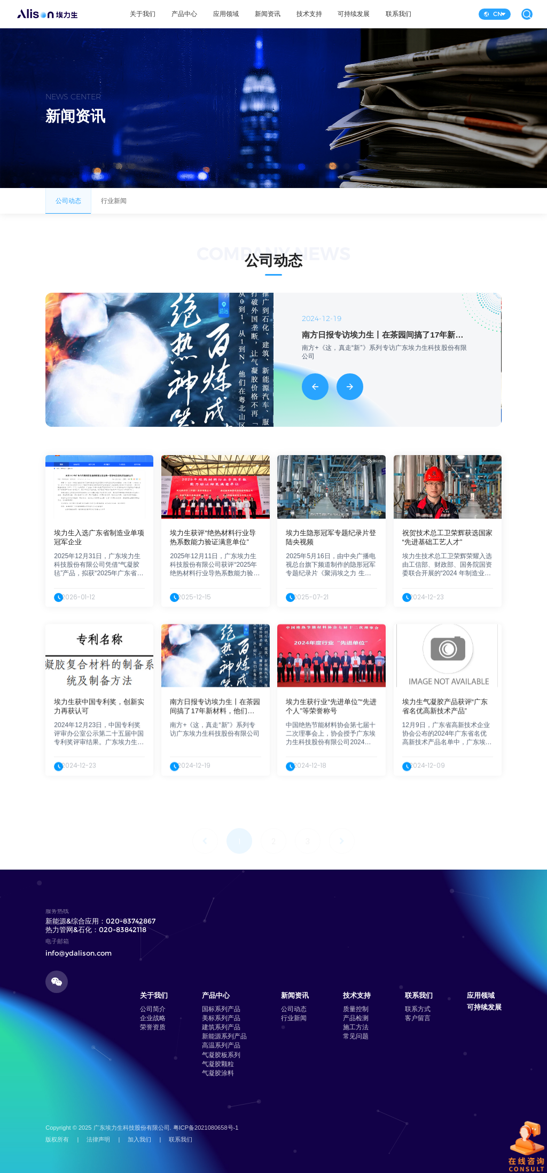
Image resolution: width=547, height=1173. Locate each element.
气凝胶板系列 (221, 1055)
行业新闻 (114, 205)
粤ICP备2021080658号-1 (206, 1127)
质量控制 (356, 1009)
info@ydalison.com (78, 953)
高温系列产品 (221, 1045)
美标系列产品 (221, 1018)
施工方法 (356, 1027)
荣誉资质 (153, 1027)
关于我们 (142, 14)
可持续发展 (354, 14)
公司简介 (153, 1009)
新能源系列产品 (224, 1036)
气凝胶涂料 (218, 1073)
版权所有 (57, 1139)
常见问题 (356, 1036)
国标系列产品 (221, 1009)
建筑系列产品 (221, 1027)
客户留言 (418, 1018)
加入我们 (139, 1139)
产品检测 (356, 1018)
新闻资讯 (267, 14)
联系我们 (398, 14)
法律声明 (98, 1139)
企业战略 (153, 1018)
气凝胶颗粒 (218, 1064)
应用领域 (226, 14)
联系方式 (418, 1009)
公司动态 (68, 205)
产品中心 (184, 14)
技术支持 (309, 14)
